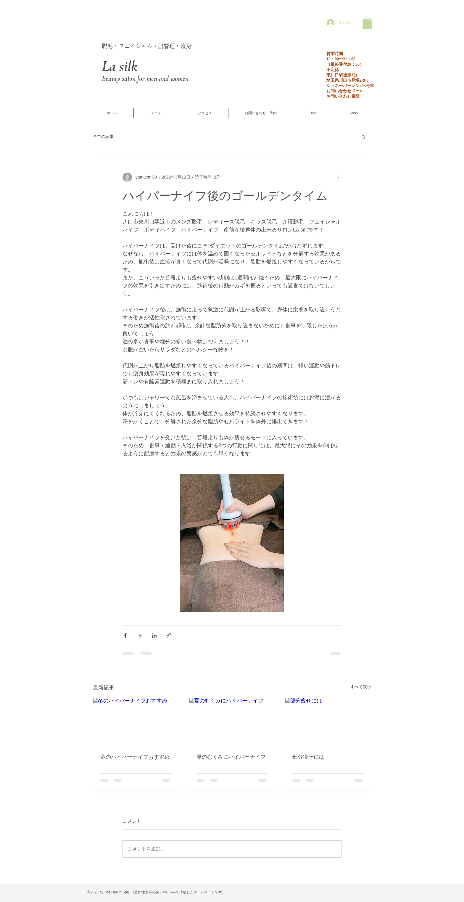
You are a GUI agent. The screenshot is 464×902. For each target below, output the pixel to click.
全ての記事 (103, 136)
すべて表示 (360, 686)
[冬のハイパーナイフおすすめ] (136, 722)
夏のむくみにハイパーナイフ (231, 757)
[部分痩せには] (328, 722)
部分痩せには (308, 757)
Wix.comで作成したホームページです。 (194, 892)
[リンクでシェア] (169, 635)
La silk (119, 66)
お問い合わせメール (345, 91)
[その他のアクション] (337, 177)
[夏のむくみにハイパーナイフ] (232, 722)
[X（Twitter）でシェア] (140, 635)
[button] (367, 23)
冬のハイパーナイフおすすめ (135, 757)
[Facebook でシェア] (125, 635)
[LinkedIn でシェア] (154, 635)
